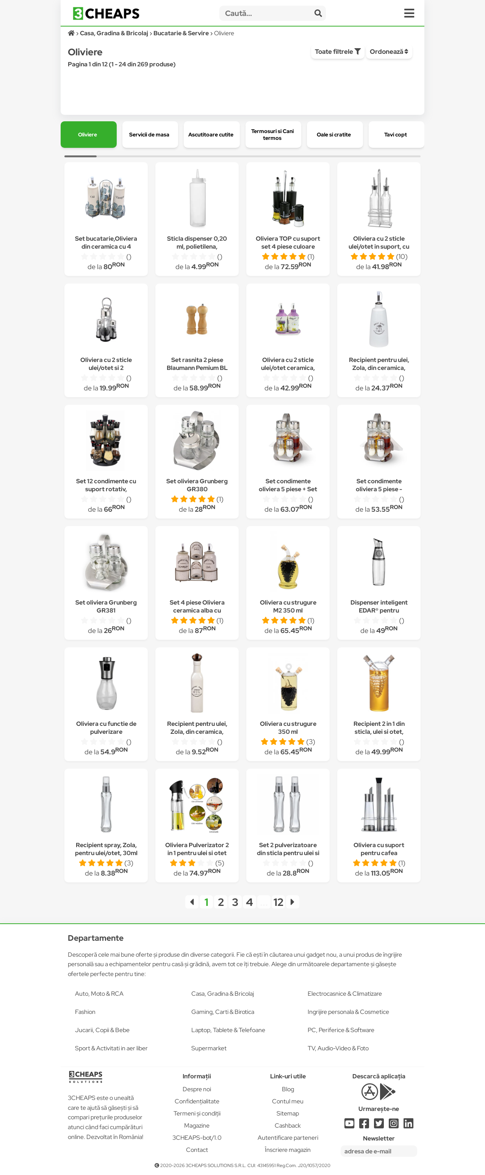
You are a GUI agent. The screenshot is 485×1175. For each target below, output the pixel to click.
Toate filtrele (338, 51)
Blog (288, 1089)
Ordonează (389, 51)
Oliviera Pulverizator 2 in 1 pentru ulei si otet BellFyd (197, 853)
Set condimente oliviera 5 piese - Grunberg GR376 (379, 489)
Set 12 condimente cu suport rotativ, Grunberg (106, 489)
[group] (89, 134)
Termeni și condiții (197, 1113)
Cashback (288, 1126)
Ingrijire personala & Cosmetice (348, 1012)
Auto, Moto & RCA (99, 994)
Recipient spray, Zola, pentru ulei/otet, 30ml (106, 849)
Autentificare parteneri (288, 1138)
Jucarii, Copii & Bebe (102, 1030)
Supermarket (209, 1048)
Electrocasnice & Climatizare (345, 994)
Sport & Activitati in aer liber (111, 1048)
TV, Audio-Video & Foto (338, 1048)
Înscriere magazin (288, 1150)
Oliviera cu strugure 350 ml (288, 728)
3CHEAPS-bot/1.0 (197, 1138)
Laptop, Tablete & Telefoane (228, 1030)
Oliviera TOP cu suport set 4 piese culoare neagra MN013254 (288, 246)
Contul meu (288, 1101)
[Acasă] (72, 33)
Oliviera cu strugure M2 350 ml (288, 606)
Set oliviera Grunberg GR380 (197, 485)
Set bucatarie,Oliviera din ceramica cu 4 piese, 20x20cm (106, 246)
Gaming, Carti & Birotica (222, 1012)
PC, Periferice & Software (341, 1030)
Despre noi (197, 1089)
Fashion (85, 1012)
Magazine (197, 1126)
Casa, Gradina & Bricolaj (222, 994)
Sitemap (288, 1113)
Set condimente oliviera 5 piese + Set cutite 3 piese (288, 489)
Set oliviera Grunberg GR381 (106, 606)
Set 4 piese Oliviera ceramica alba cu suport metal (197, 610)
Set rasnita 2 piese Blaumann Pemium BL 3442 (197, 368)
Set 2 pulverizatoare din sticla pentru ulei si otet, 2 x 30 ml (288, 853)
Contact (197, 1150)
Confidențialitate (197, 1101)
